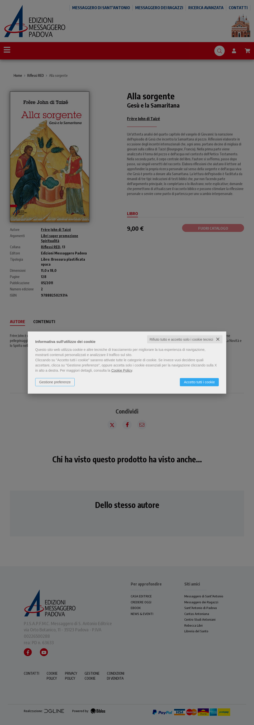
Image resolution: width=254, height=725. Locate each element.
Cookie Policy (121, 370)
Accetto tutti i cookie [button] (199, 382)
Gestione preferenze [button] (55, 382)
